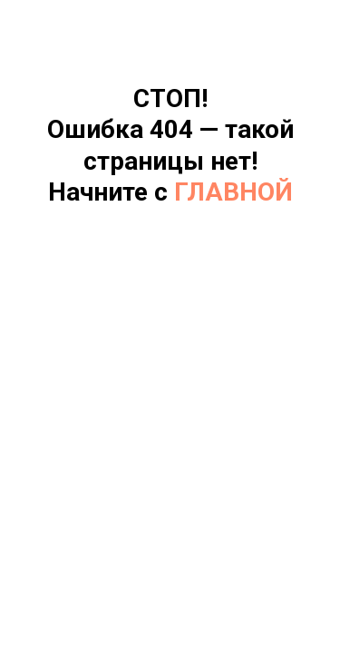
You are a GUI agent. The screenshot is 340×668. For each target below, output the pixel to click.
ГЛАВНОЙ (233, 192)
